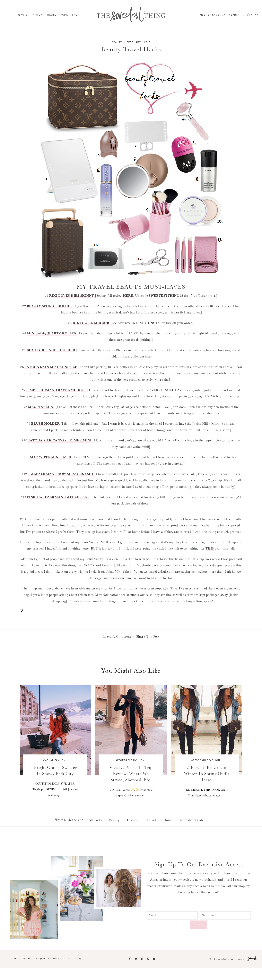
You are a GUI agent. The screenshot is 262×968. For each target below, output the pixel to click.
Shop (75, 15)
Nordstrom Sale (192, 819)
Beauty (22, 15)
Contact (27, 958)
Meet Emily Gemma (212, 15)
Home (64, 15)
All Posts (95, 819)
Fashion (37, 15)
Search (234, 15)
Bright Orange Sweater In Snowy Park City (55, 770)
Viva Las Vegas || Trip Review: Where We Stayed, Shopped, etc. (131, 773)
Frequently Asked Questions (53, 958)
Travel (51, 15)
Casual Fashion (54, 760)
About (14, 958)
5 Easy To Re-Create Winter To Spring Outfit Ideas (206, 773)
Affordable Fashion (129, 760)
